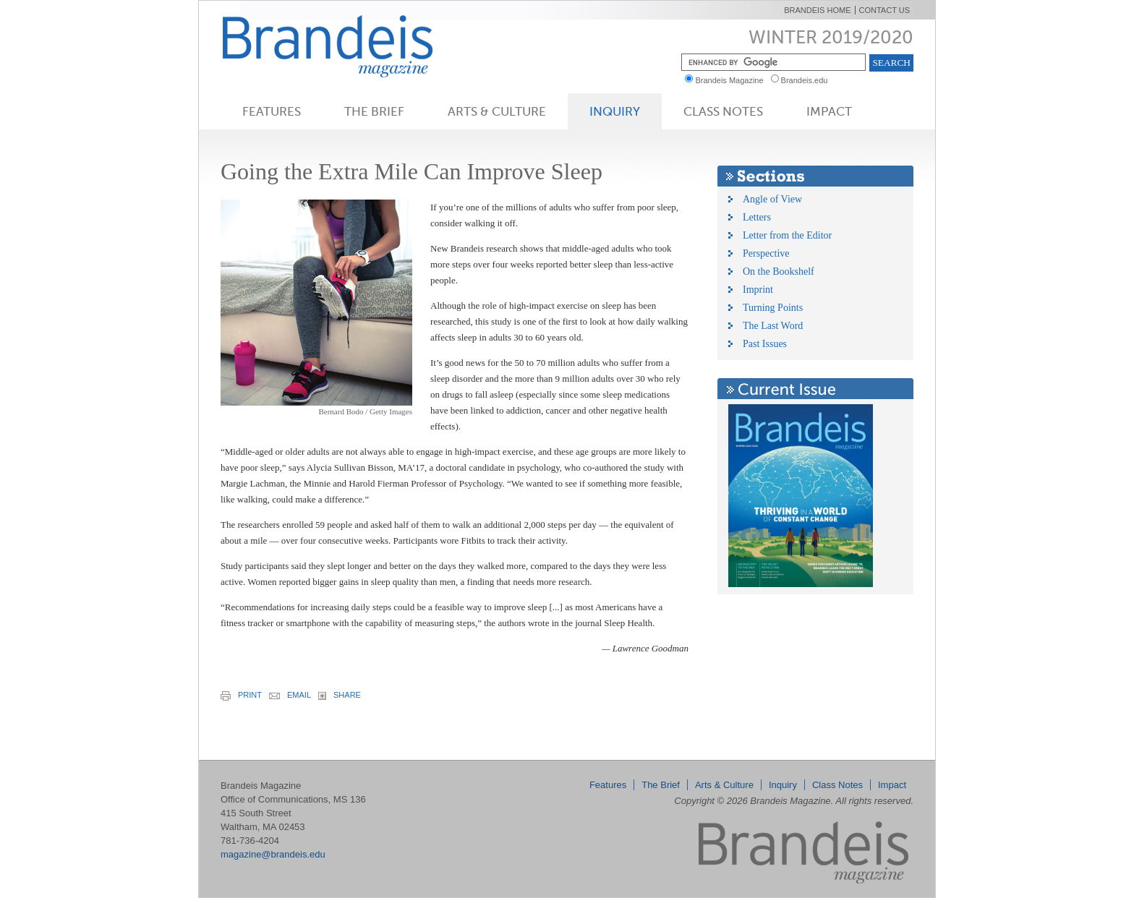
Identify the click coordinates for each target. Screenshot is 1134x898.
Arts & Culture (497, 111)
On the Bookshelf (778, 271)
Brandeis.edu (808, 80)
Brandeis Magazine (351, 46)
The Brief (374, 111)
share (339, 695)
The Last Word (773, 325)
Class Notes (723, 111)
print (241, 695)
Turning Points (773, 307)
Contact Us (885, 10)
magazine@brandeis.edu (273, 854)
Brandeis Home (817, 10)
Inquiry (614, 111)
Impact (829, 111)
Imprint (758, 289)
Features (271, 111)
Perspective (766, 253)
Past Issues (765, 343)
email (290, 694)
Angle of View (772, 199)
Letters (757, 217)
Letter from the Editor (787, 235)
